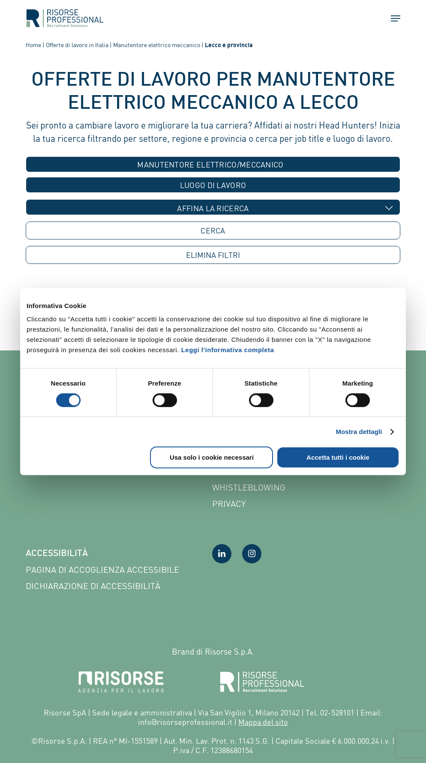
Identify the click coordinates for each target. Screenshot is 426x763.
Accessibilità (57, 554)
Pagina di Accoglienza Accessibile (102, 569)
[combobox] (213, 164)
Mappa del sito (263, 722)
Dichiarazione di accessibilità (93, 585)
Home (33, 44)
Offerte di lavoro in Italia (77, 44)
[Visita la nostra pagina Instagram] (251, 553)
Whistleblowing (248, 487)
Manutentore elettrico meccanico (156, 44)
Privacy (229, 503)
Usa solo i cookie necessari (212, 457)
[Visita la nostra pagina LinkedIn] (221, 553)
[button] (391, 18)
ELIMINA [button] (213, 255)
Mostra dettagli (359, 431)
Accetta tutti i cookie (337, 457)
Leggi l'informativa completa (227, 349)
